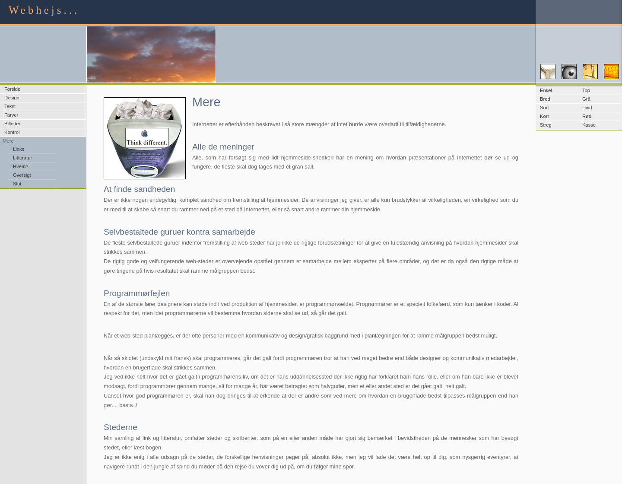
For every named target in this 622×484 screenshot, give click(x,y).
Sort (544, 107)
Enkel (546, 90)
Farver (11, 115)
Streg (546, 124)
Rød (586, 116)
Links (18, 149)
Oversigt (22, 175)
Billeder (12, 123)
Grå (586, 99)
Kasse (589, 124)
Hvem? (20, 166)
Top (586, 90)
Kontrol (11, 132)
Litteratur (22, 157)
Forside (12, 89)
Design (11, 97)
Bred (545, 99)
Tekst (10, 106)
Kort (544, 116)
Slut (17, 183)
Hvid (587, 107)
